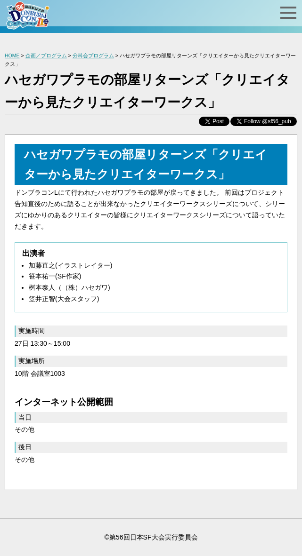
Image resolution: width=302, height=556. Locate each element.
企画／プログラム (46, 55)
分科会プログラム (93, 55)
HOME (12, 55)
